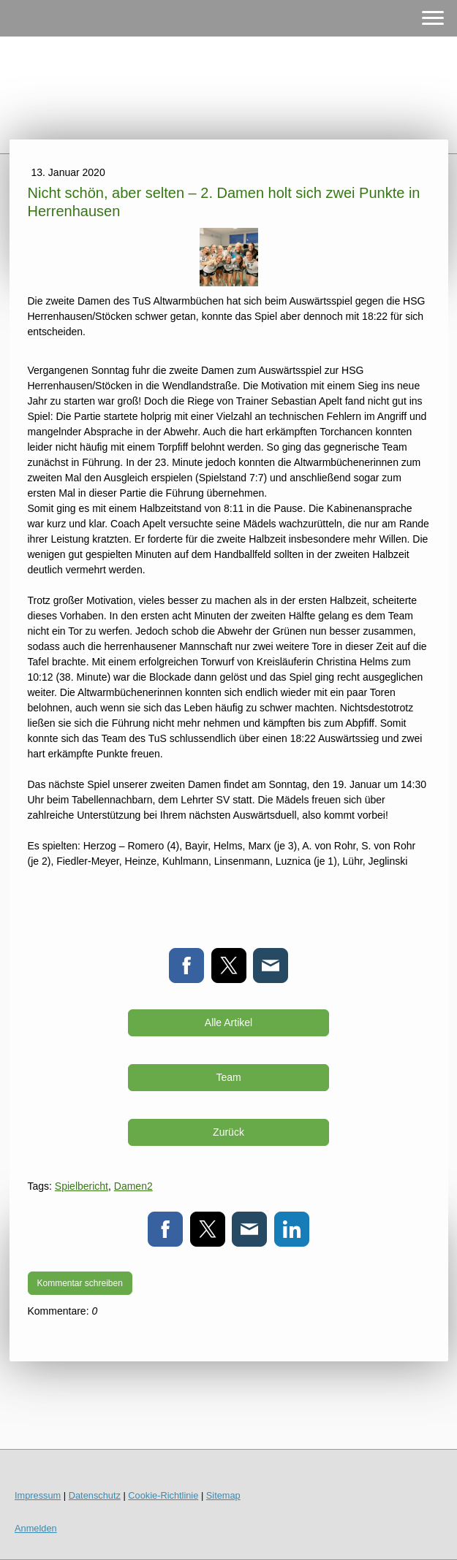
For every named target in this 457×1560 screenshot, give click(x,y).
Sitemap (223, 1495)
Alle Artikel (228, 1022)
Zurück (228, 1132)
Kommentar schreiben (80, 1283)
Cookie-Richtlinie (163, 1495)
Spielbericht (81, 1186)
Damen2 (133, 1186)
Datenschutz (95, 1495)
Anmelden (36, 1528)
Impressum (38, 1495)
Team (228, 1077)
